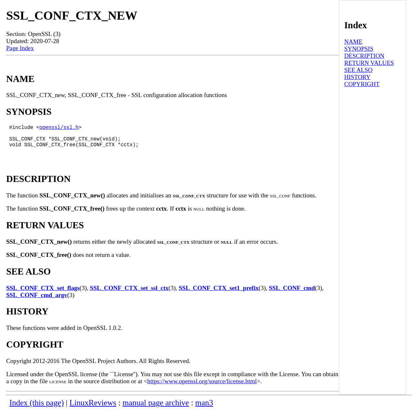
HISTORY (357, 77)
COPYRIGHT (361, 84)
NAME (353, 41)
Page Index (20, 48)
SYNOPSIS (358, 48)
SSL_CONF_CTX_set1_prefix (218, 294)
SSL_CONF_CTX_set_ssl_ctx (129, 294)
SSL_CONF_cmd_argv (36, 301)
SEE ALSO (358, 70)
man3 (204, 409)
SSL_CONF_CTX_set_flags (43, 294)
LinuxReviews (93, 409)
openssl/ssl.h (59, 128)
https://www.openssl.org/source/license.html (202, 387)
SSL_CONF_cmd (292, 294)
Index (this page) (36, 409)
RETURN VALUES (369, 62)
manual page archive (156, 409)
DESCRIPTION (364, 55)
